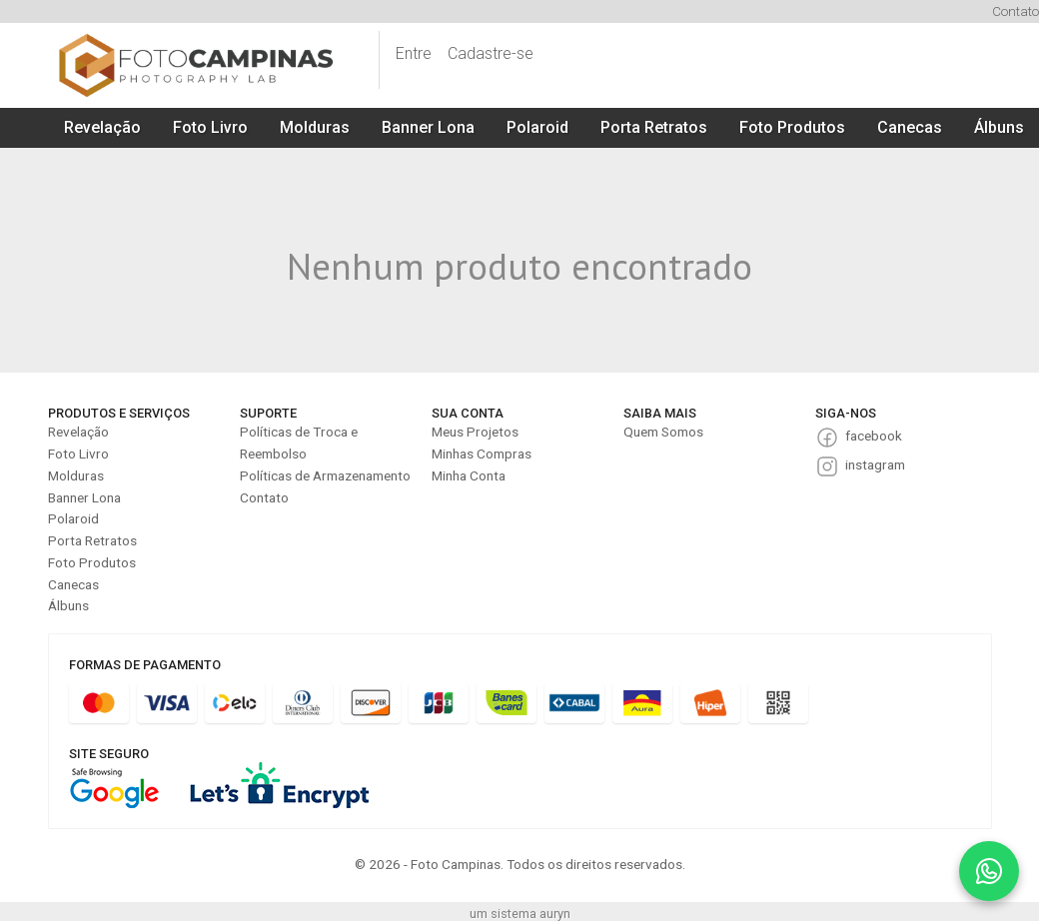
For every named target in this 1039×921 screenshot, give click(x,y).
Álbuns (68, 605)
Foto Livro (210, 127)
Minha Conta (469, 475)
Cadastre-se (490, 53)
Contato (1015, 11)
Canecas (909, 127)
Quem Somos (663, 432)
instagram (875, 464)
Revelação (102, 127)
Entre (414, 53)
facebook (873, 436)
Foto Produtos (792, 127)
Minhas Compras (481, 453)
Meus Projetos (475, 432)
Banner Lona (428, 127)
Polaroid (537, 127)
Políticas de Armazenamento (325, 475)
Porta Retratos (653, 127)
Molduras (315, 127)
